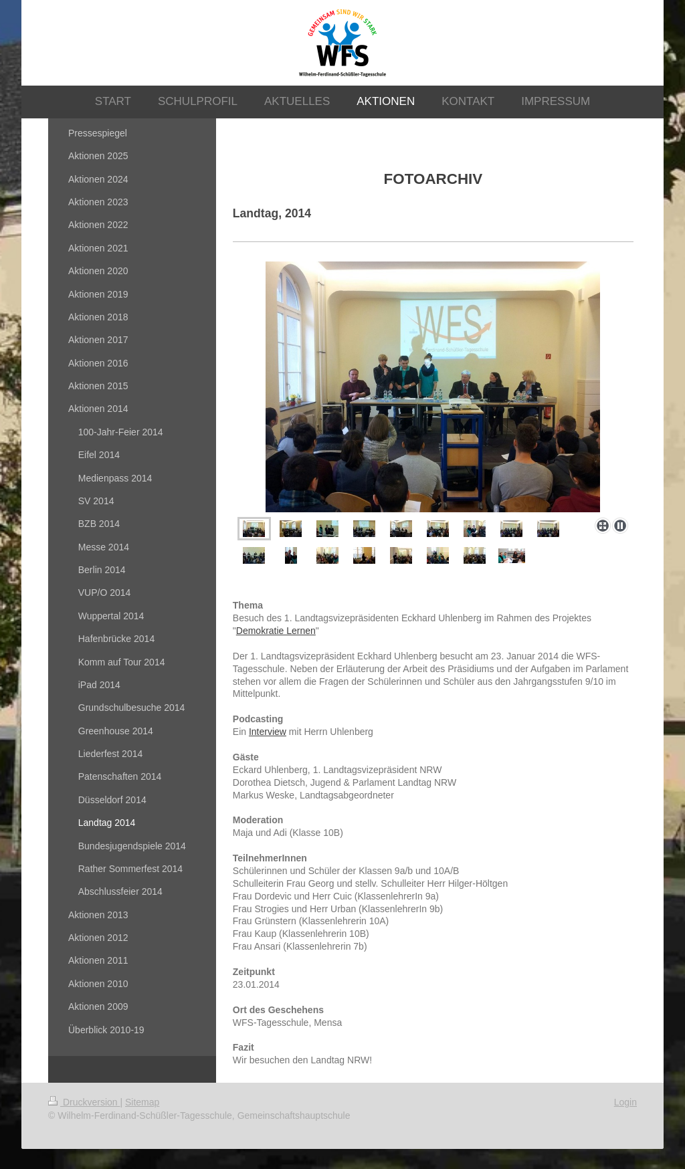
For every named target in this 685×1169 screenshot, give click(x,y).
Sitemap (142, 1102)
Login (625, 1102)
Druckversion (84, 1102)
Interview (267, 731)
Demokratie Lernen (276, 630)
